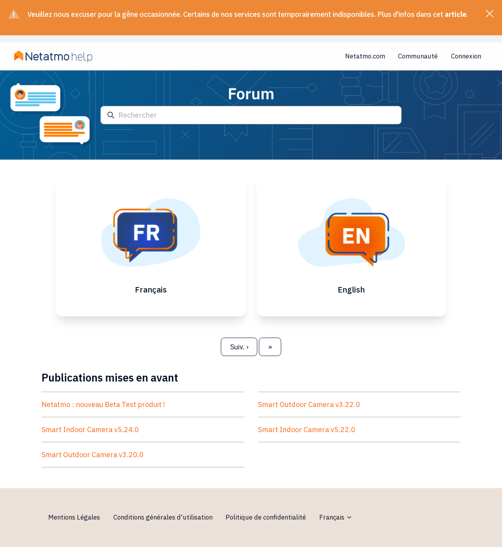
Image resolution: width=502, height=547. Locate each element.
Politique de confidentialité (266, 517)
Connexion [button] (466, 56)
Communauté (418, 56)
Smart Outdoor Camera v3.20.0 (93, 454)
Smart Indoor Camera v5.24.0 (90, 429)
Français (336, 517)
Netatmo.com (365, 56)
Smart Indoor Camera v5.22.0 (306, 429)
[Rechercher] (251, 115)
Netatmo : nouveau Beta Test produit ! (103, 404)
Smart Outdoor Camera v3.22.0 (309, 404)
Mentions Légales (74, 517)
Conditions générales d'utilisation (163, 517)
